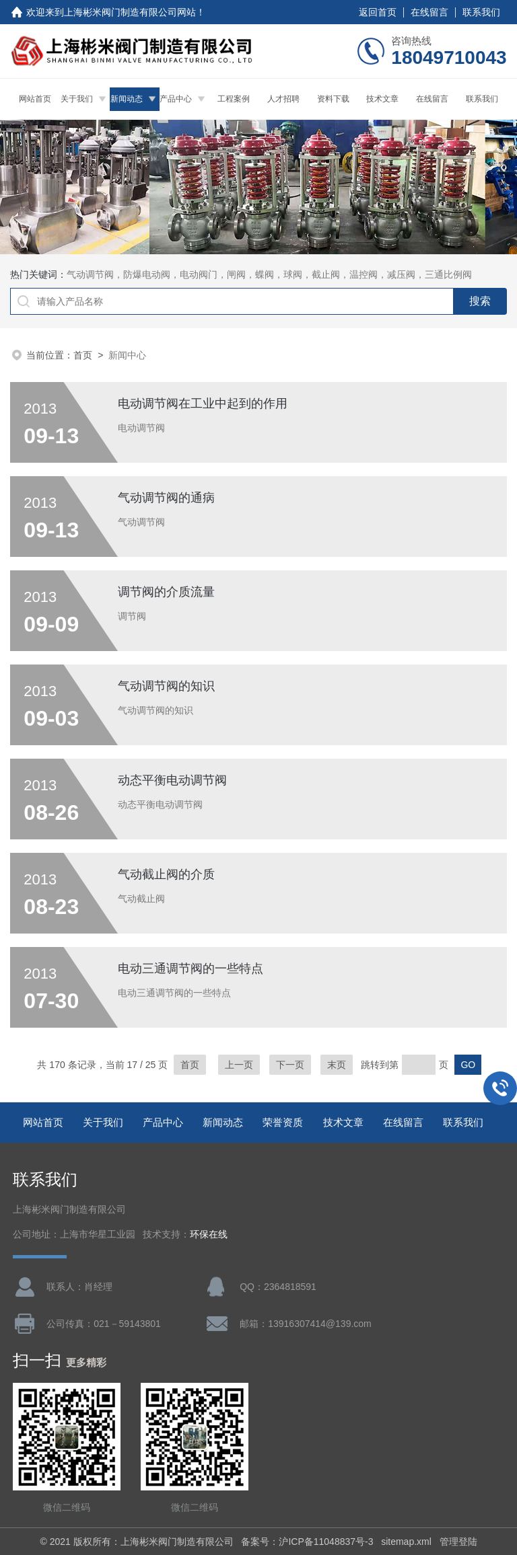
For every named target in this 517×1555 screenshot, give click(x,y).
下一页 (290, 1064)
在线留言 (429, 12)
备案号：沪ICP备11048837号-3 (307, 1541)
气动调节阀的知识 (166, 686)
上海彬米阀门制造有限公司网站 (130, 12)
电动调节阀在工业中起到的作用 (202, 403)
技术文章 (382, 99)
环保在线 (209, 1234)
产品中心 (176, 99)
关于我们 (77, 99)
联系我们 (481, 12)
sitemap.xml (406, 1541)
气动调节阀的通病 (166, 497)
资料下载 (333, 99)
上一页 (239, 1064)
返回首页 (378, 12)
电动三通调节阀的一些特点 (190, 968)
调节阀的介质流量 (166, 592)
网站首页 (35, 99)
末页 (336, 1064)
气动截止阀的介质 (166, 874)
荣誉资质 (283, 1122)
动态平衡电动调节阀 (172, 780)
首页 (82, 355)
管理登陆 (458, 1541)
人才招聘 (283, 99)
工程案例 (233, 99)
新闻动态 (126, 99)
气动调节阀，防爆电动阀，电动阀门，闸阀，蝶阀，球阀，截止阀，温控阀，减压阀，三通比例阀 (269, 274)
